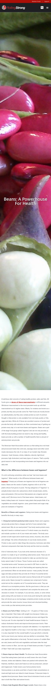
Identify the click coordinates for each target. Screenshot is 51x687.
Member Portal (36, 1)
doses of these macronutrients (23, 402)
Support (46, 1)
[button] (42, 7)
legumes (4, 481)
